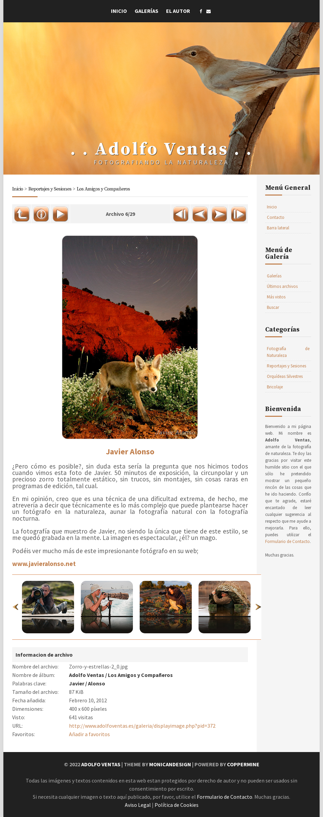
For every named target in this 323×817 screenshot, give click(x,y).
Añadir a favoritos (89, 734)
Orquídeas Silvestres (285, 376)
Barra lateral (278, 228)
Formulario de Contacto (287, 541)
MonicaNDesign (170, 764)
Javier (76, 683)
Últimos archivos (282, 286)
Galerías (146, 10)
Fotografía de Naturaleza (288, 352)
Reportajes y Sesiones (49, 189)
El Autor (178, 10)
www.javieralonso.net (44, 564)
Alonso (96, 683)
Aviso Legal (138, 804)
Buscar (273, 307)
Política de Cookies (177, 804)
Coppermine (243, 764)
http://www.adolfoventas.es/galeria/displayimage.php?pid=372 (142, 725)
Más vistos (276, 297)
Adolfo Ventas (86, 675)
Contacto (275, 217)
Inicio (119, 10)
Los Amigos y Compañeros (103, 189)
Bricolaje (275, 387)
